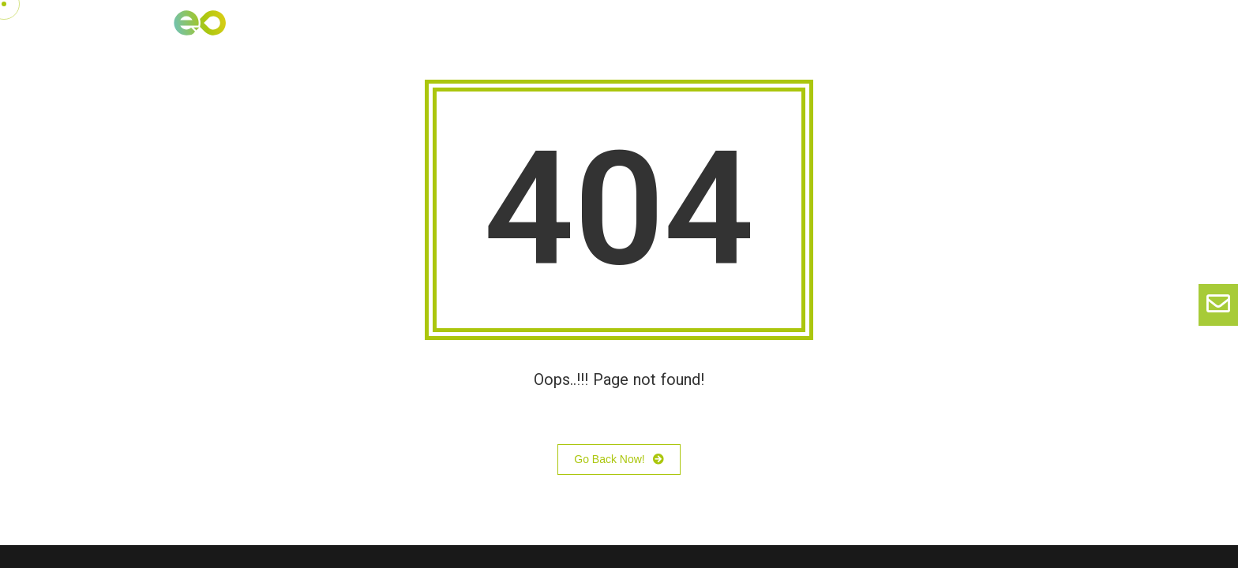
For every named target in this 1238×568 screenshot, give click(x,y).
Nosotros (542, 34)
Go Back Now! (618, 460)
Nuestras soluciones (659, 34)
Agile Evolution (908, 34)
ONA (821, 34)
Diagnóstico (1018, 34)
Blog (764, 34)
